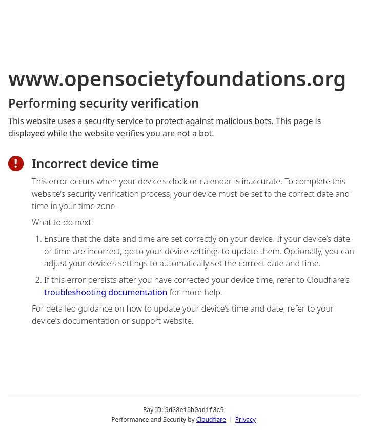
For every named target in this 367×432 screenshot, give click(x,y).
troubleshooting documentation (106, 292)
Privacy (245, 419)
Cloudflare (211, 419)
